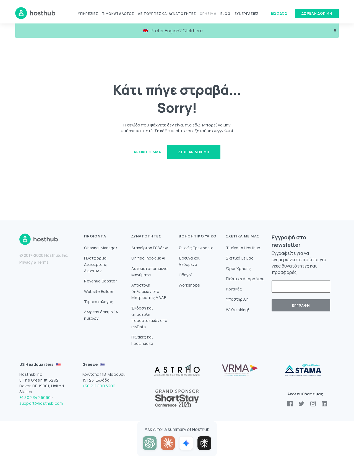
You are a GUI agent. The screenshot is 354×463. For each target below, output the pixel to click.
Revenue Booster (100, 281)
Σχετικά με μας (239, 258)
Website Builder (98, 291)
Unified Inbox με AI (148, 258)
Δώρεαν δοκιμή (316, 13)
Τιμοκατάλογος (118, 13)
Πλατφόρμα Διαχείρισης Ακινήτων (95, 264)
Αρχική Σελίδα (147, 151)
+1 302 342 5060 (35, 397)
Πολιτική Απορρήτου (245, 278)
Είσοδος (279, 13)
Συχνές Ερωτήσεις (196, 247)
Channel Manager (100, 247)
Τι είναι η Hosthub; (244, 247)
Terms (43, 262)
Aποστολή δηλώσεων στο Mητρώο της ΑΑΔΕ (148, 291)
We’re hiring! (237, 309)
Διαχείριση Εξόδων (149, 247)
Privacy (26, 262)
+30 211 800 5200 (99, 385)
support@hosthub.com (41, 403)
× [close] (335, 30)
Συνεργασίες (247, 13)
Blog (225, 13)
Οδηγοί (185, 274)
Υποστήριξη (237, 299)
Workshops (189, 285)
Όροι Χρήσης (238, 268)
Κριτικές (233, 289)
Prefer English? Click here (173, 31)
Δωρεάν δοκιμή (193, 152)
